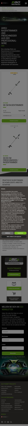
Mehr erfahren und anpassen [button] (14, 236)
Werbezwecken (20, 210)
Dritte (8, 204)
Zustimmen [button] (20, 233)
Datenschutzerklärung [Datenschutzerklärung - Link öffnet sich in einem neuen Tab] (6, 194)
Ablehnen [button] (7, 233)
